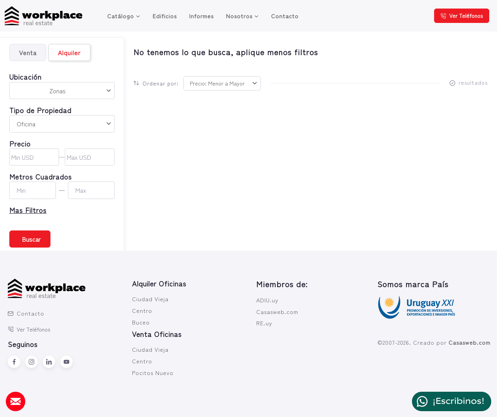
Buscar (31, 239)
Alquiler (69, 52)
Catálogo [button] (120, 16)
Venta (27, 52)
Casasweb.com (277, 311)
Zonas (57, 90)
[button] (62, 210)
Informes (201, 16)
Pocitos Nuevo (153, 372)
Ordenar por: (156, 83)
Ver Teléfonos (462, 15)
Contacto (285, 16)
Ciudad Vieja (150, 299)
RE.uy (264, 323)
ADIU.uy (267, 300)
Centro (142, 310)
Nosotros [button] (239, 16)
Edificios (165, 16)
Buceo (141, 322)
